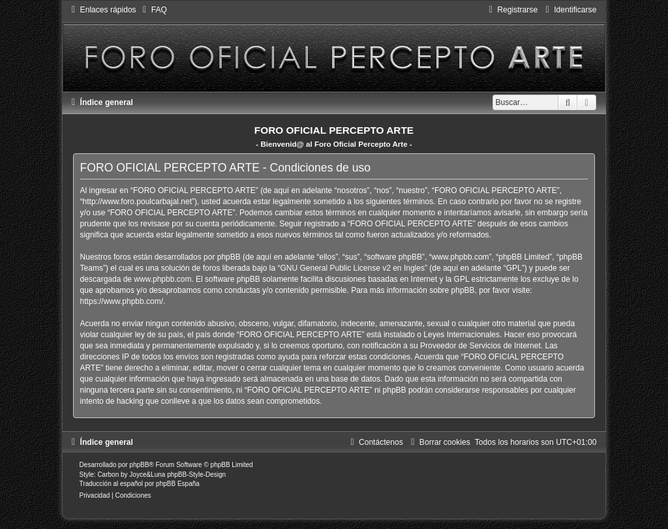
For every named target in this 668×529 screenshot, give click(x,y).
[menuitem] (153, 9)
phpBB (139, 464)
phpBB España (178, 483)
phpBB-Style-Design (196, 474)
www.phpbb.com (162, 279)
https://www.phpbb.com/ (121, 301)
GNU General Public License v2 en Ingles (352, 268)
